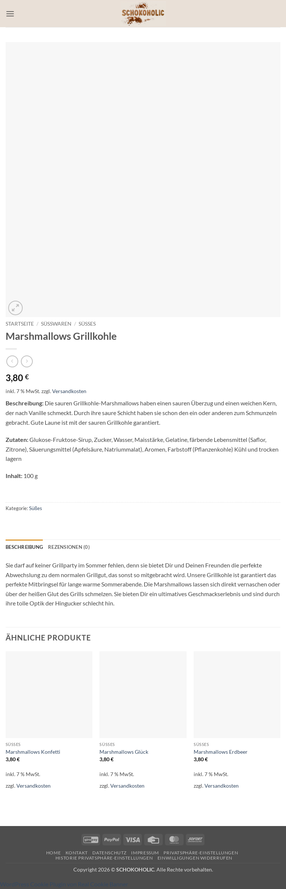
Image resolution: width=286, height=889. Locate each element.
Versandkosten (69, 391)
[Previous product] (26, 361)
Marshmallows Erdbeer (221, 752)
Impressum (145, 852)
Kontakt (77, 852)
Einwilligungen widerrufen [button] (195, 858)
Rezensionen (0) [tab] (69, 547)
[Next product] (12, 361)
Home (53, 852)
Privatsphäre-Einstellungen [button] (200, 852)
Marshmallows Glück (123, 752)
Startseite (20, 324)
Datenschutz (109, 852)
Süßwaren (56, 324)
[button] (10, 13)
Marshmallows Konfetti (33, 752)
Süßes (87, 324)
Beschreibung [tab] (24, 547)
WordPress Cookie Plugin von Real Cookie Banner (64, 884)
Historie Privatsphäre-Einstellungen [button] (104, 858)
